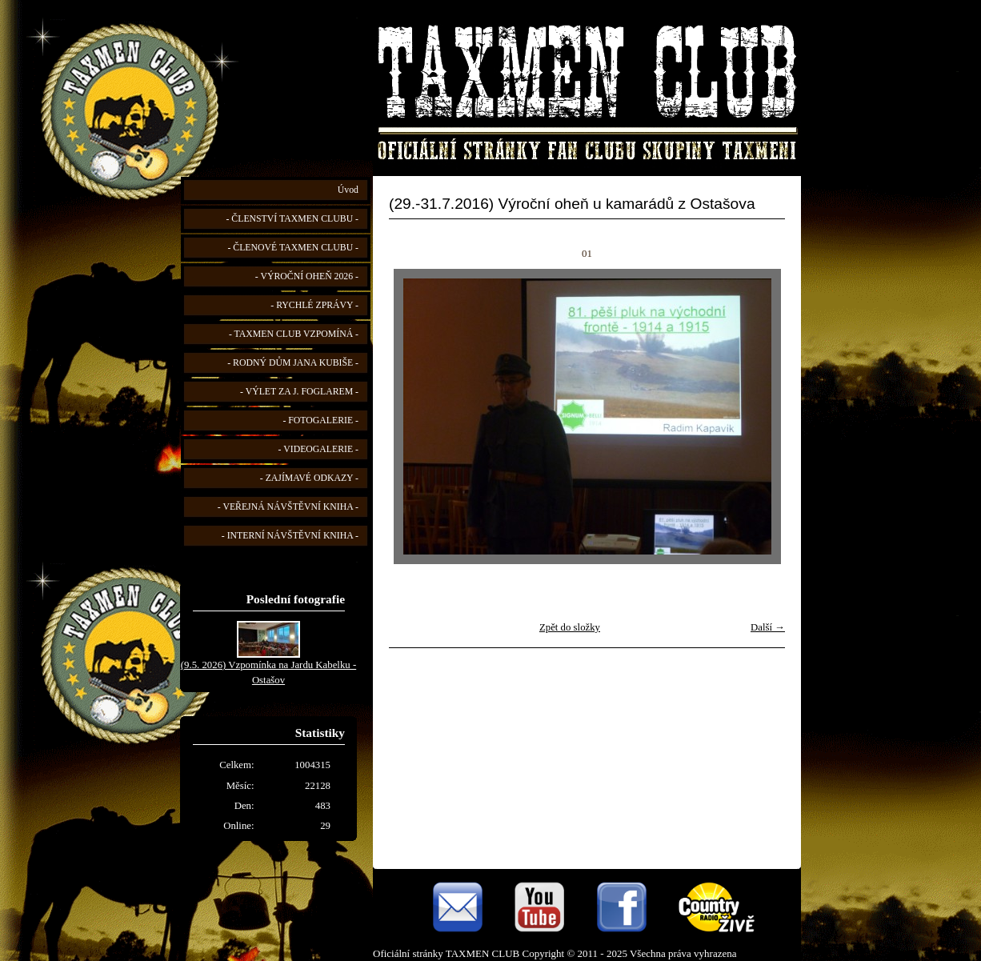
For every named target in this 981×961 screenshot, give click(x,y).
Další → (768, 627)
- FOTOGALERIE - (320, 420)
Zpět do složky (569, 627)
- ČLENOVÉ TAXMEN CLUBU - (292, 247)
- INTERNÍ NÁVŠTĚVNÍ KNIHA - (290, 536)
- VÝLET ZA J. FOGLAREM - (299, 391)
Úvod (348, 190)
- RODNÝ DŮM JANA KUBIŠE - (292, 363)
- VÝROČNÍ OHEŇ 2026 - (306, 276)
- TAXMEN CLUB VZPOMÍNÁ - (293, 334)
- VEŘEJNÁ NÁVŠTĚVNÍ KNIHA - (288, 507)
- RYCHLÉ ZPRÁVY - (314, 305)
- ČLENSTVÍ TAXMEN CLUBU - (292, 219)
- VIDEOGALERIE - (318, 449)
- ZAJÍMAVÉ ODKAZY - (309, 478)
